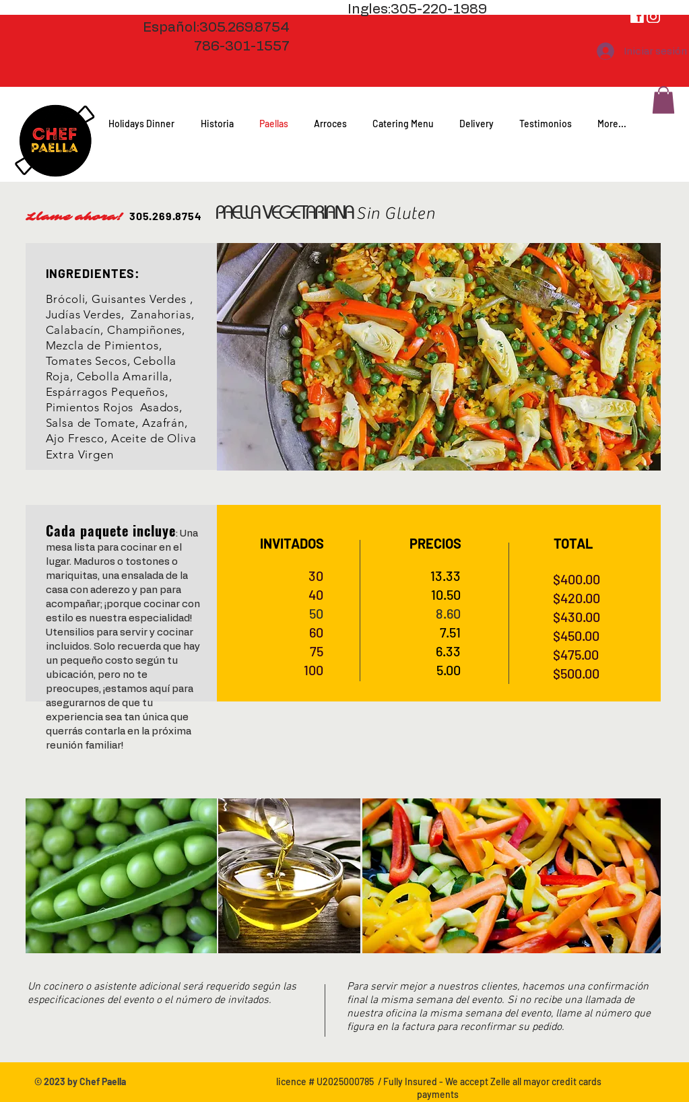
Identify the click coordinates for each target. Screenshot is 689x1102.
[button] (663, 100)
